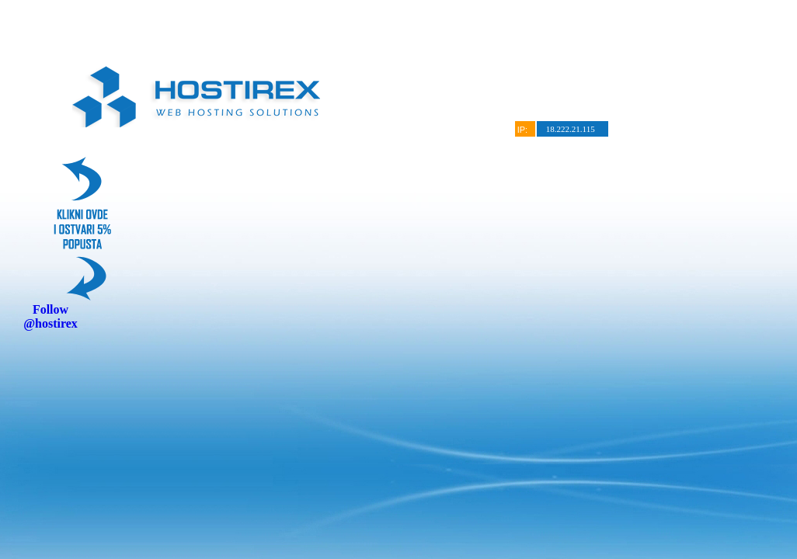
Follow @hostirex (50, 316)
